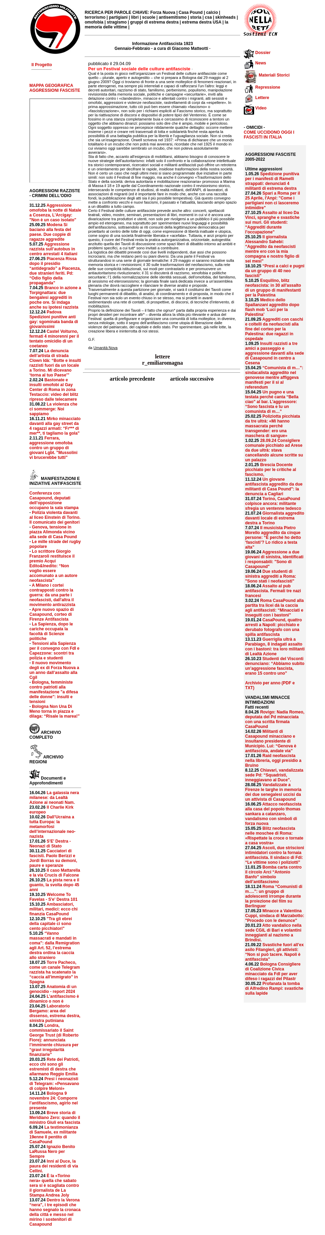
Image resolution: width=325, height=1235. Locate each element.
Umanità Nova (105, 348)
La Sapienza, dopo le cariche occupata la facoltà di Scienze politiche (51, 631)
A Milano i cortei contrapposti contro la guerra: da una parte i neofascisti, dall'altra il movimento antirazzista (52, 595)
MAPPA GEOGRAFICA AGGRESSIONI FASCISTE (54, 88)
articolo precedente (133, 379)
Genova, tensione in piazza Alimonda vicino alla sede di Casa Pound (53, 532)
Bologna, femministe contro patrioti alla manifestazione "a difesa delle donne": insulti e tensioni (53, 692)
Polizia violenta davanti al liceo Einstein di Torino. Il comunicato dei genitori (55, 517)
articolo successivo (192, 379)
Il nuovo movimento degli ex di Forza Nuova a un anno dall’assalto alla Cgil (54, 670)
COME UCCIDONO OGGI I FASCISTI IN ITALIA (269, 135)
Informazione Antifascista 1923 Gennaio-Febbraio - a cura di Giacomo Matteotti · (162, 46)
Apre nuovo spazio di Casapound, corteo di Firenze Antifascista (51, 614)
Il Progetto (41, 64)
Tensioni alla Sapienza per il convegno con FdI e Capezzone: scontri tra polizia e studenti (54, 650)
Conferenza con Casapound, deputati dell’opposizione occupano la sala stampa (53, 500)
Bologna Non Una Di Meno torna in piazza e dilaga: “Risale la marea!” (54, 711)
